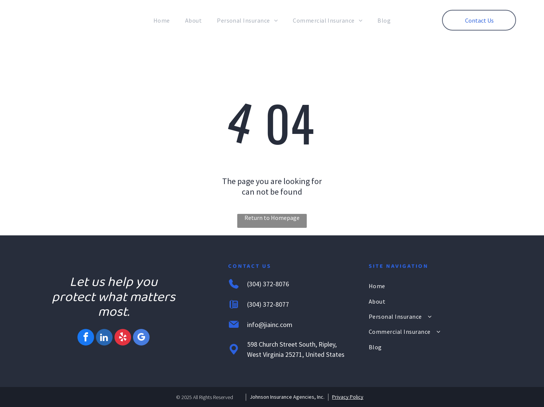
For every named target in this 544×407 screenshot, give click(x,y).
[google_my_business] (141, 338)
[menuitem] (162, 20)
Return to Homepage (272, 217)
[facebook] (85, 338)
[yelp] (122, 338)
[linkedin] (104, 338)
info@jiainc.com (269, 324)
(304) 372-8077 (268, 304)
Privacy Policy (347, 396)
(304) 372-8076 (268, 284)
